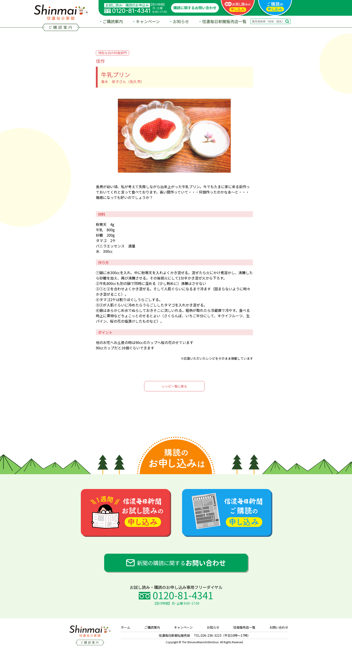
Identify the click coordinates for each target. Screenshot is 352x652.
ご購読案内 (113, 21)
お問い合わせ (278, 627)
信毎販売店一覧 (244, 627)
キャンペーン (148, 21)
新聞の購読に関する (181, 563)
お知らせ (181, 21)
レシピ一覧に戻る (174, 386)
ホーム (125, 627)
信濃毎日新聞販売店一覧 (224, 21)
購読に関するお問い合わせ (194, 7)
